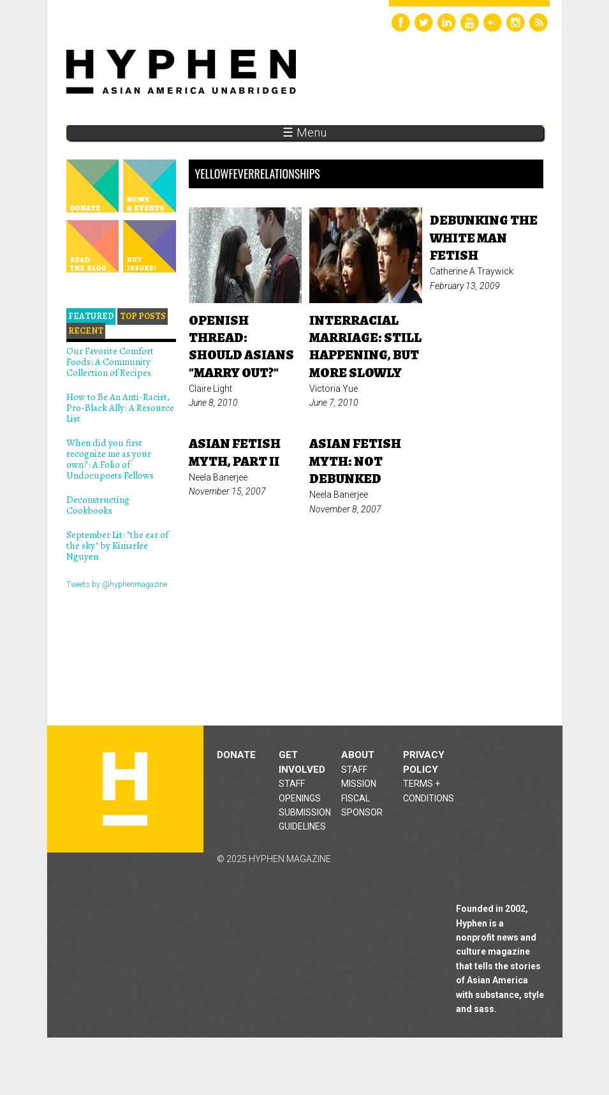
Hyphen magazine (125, 789)
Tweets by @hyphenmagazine (116, 584)
